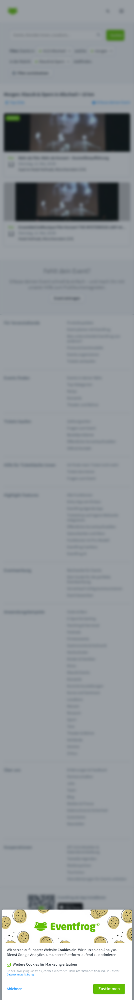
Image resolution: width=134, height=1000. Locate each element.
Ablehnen (14, 989)
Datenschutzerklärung (20, 975)
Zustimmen (109, 989)
